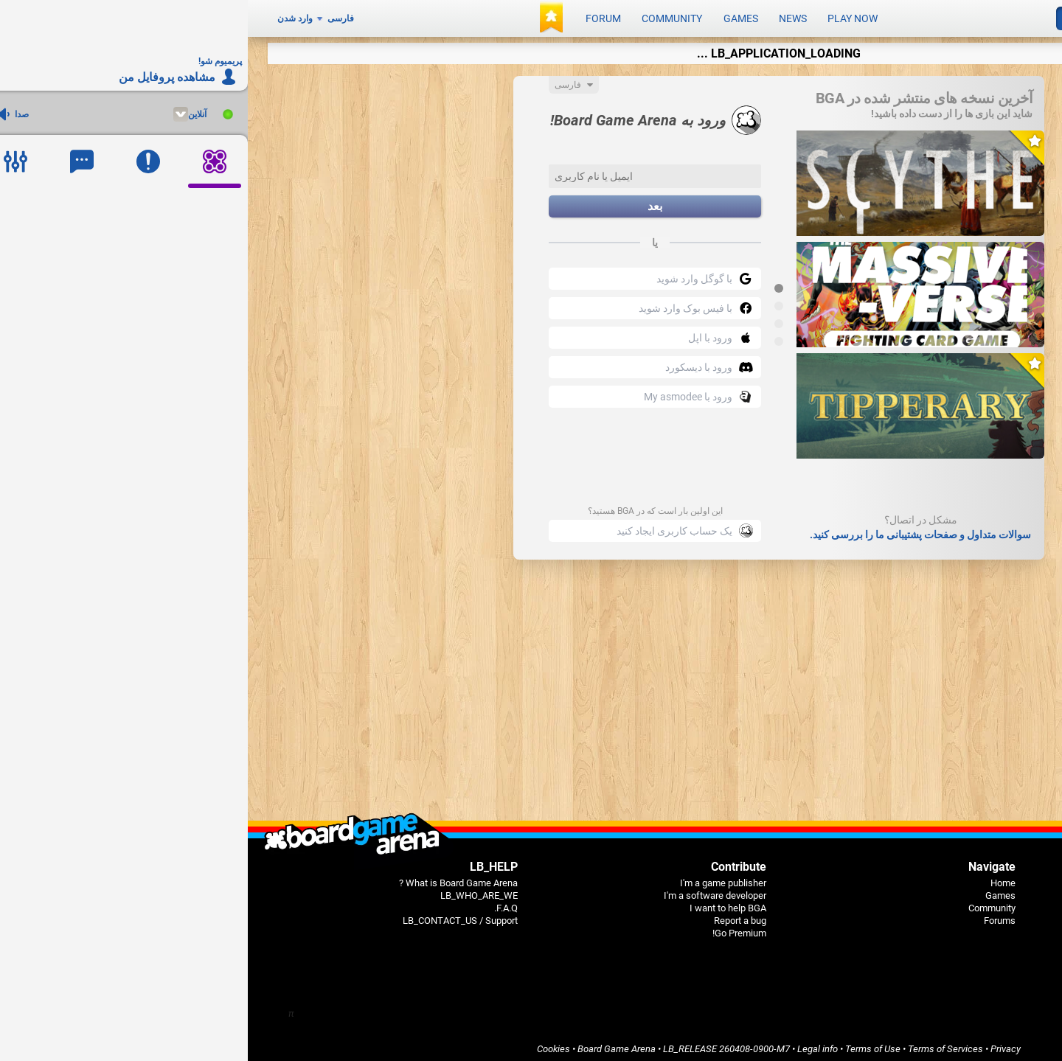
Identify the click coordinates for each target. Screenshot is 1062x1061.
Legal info (569, 1043)
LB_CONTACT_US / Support (212, 915)
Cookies (305, 1043)
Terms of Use (625, 1043)
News (545, 16)
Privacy (758, 1043)
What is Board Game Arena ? (210, 877)
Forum (355, 16)
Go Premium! (491, 927)
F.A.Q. (258, 902)
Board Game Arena (369, 1043)
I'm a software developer (467, 890)
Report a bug (492, 915)
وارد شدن (47, 16)
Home (755, 877)
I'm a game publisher (475, 877)
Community (424, 16)
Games (493, 16)
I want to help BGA (480, 902)
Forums (752, 915)
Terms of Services (697, 1043)
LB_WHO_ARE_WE (231, 890)
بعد (407, 202)
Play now (605, 16)
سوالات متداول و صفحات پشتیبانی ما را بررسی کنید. (672, 529)
